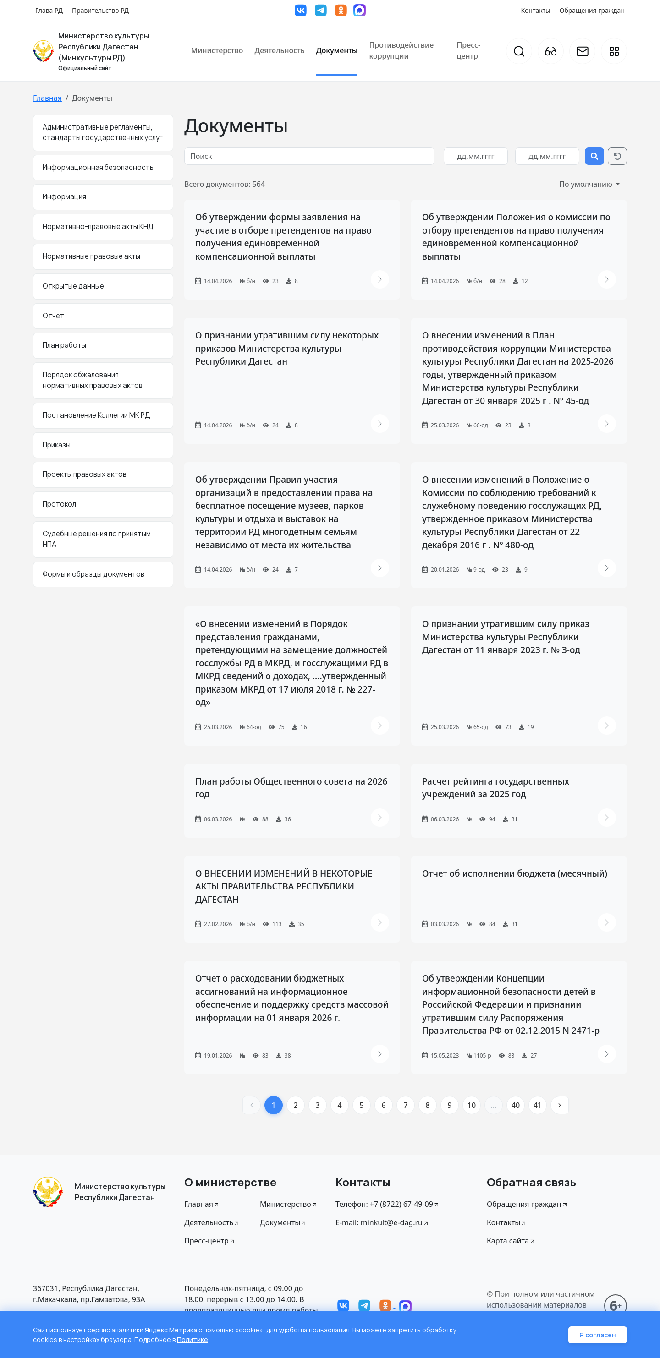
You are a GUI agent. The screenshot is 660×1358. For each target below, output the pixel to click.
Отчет (53, 316)
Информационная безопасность (98, 167)
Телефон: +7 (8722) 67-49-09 (388, 1204)
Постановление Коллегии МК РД (96, 415)
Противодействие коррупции (401, 50)
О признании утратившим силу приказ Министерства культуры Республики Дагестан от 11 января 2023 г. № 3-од (505, 637)
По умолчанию (586, 184)
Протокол (59, 504)
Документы (337, 50)
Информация (64, 197)
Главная (47, 98)
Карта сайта (511, 1241)
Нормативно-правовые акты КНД (98, 226)
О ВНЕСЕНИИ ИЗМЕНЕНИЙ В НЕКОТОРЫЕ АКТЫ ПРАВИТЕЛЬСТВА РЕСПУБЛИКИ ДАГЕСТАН (283, 886)
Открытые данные (73, 286)
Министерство (217, 50)
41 (538, 1105)
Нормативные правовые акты (91, 256)
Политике (192, 1339)
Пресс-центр (468, 50)
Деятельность (279, 50)
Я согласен (597, 1335)
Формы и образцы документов (93, 574)
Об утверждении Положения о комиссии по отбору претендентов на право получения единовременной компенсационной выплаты (516, 236)
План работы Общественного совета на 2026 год (291, 788)
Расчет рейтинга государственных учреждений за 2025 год (495, 788)
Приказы (57, 445)
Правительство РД (100, 10)
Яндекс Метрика (171, 1329)
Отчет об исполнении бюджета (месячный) (514, 873)
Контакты (535, 10)
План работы (64, 345)
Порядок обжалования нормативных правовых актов (93, 380)
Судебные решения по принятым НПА (97, 539)
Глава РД (49, 10)
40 (516, 1105)
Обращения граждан (592, 10)
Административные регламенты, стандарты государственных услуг (103, 132)
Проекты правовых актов (84, 474)
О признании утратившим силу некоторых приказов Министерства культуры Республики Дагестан (287, 348)
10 (472, 1105)
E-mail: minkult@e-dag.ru (382, 1222)
